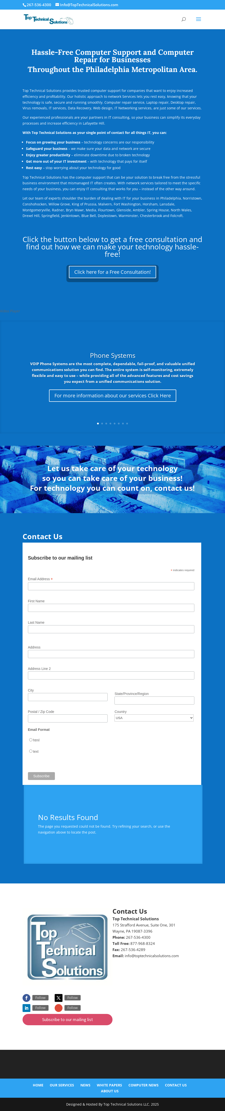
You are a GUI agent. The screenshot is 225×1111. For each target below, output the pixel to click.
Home (38, 1085)
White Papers (109, 1085)
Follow (40, 997)
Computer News (143, 1085)
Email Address (40, 579)
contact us (173, 488)
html (36, 740)
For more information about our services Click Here (112, 395)
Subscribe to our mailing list (67, 1019)
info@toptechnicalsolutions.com (152, 955)
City (31, 690)
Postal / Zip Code (41, 712)
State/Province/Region (131, 694)
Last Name (36, 622)
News (85, 1085)
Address (34, 647)
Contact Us (176, 1085)
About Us (110, 1091)
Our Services (62, 1085)
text (36, 751)
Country (120, 712)
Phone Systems (112, 355)
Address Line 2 (39, 669)
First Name (36, 601)
